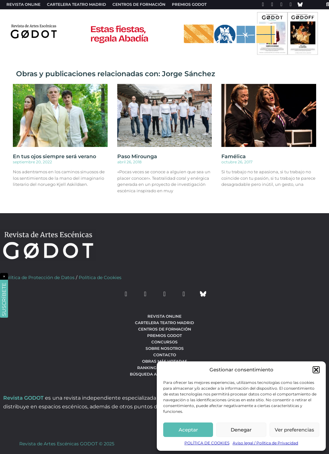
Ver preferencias (294, 430)
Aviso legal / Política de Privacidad (265, 442)
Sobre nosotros (165, 348)
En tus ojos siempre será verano (54, 156)
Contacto (164, 354)
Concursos (164, 342)
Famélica (233, 156)
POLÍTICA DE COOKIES (206, 442)
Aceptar (188, 430)
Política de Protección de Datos (39, 277)
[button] (316, 370)
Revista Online (23, 4)
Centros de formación (138, 4)
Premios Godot (189, 4)
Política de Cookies (100, 277)
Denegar (241, 430)
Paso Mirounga (137, 156)
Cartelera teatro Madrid (76, 4)
